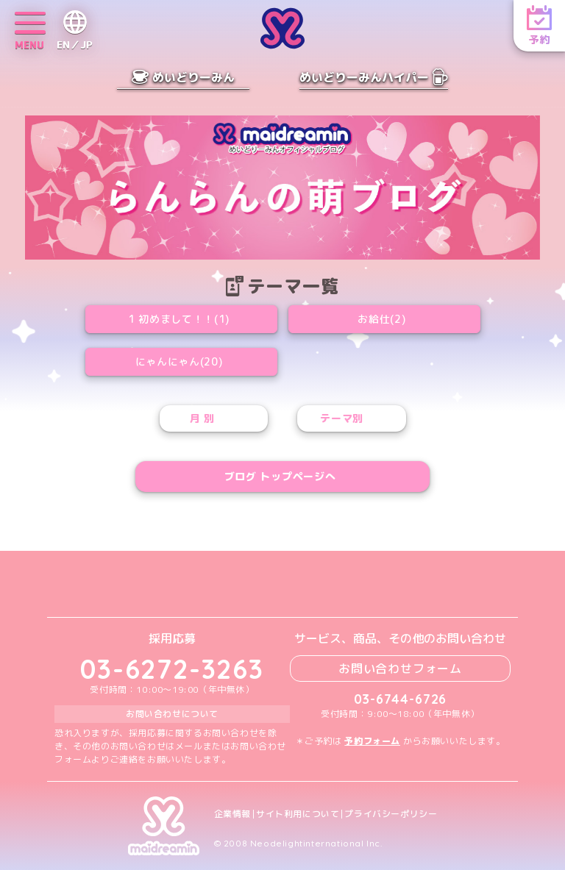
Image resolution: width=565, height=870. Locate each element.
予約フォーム (372, 741)
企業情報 (232, 814)
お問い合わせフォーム (400, 668)
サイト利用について (297, 814)
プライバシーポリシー (390, 814)
